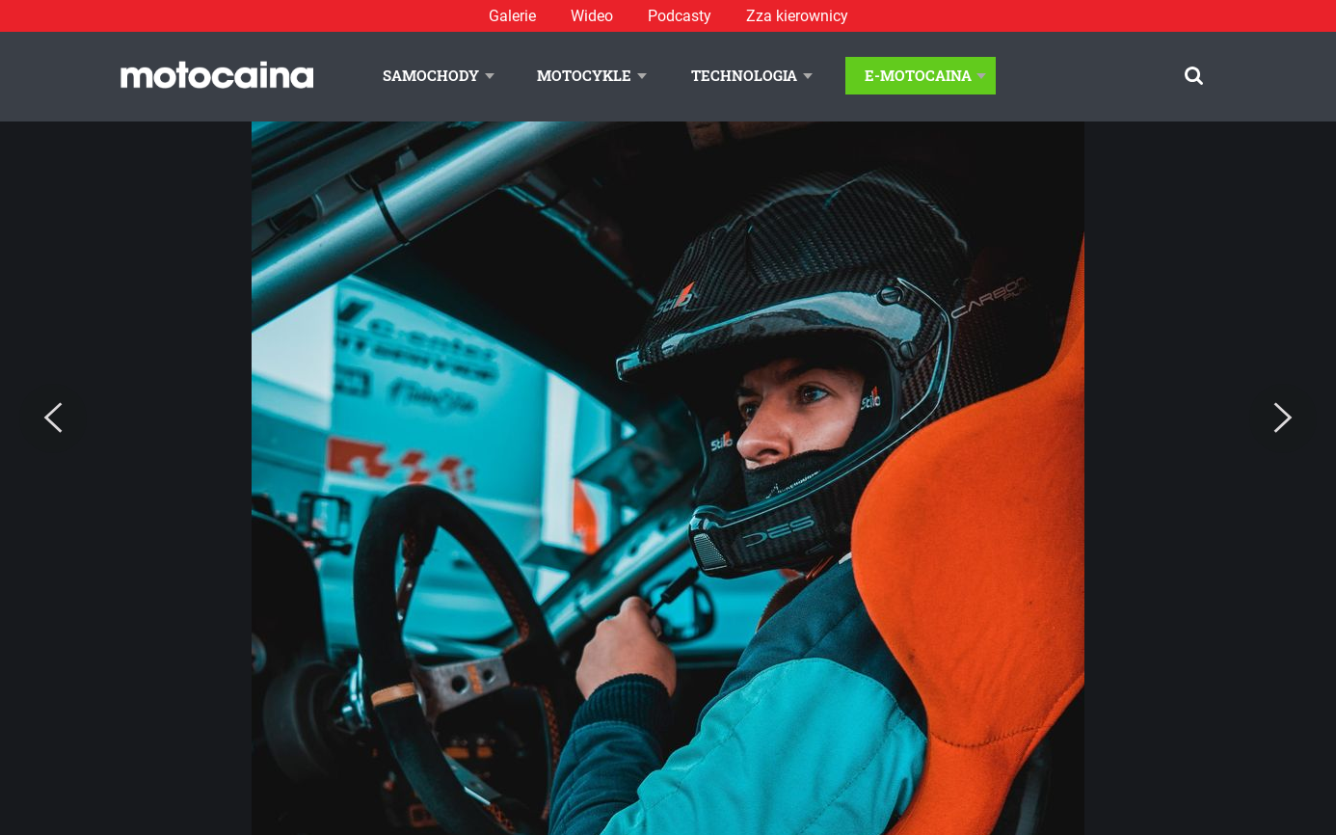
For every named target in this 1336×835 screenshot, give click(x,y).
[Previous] (53, 418)
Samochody (431, 75)
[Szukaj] (1194, 76)
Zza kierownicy (797, 16)
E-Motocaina (918, 75)
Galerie (512, 16)
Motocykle (584, 75)
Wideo (592, 16)
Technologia (744, 75)
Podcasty (679, 16)
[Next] (1283, 418)
